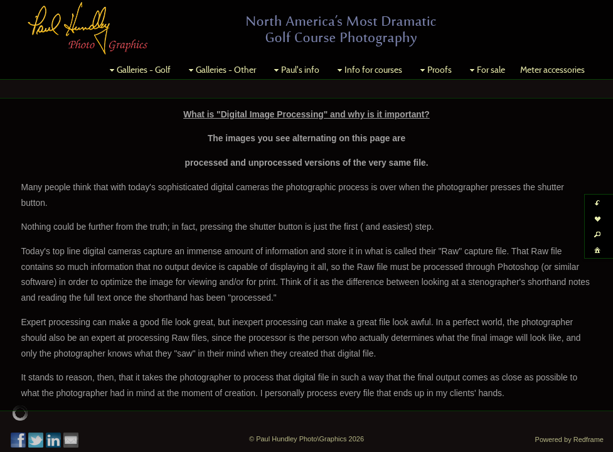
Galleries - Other (221, 69)
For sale (486, 69)
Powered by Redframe (569, 439)
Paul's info (295, 69)
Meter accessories (552, 69)
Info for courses (368, 69)
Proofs (434, 69)
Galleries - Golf (139, 69)
